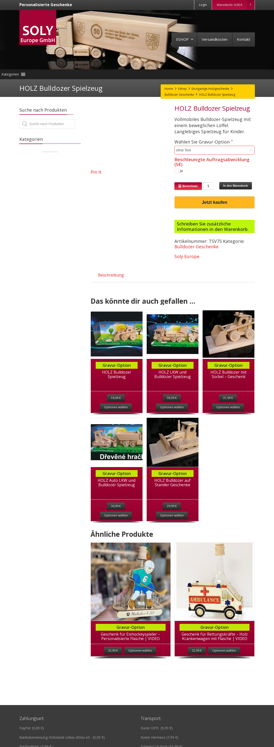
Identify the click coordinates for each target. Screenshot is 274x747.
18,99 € (116, 398)
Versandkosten (214, 39)
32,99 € (113, 653)
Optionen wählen (116, 407)
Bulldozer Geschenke (196, 246)
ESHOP (185, 39)
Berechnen (188, 186)
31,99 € (228, 398)
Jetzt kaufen (214, 202)
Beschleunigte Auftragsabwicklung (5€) (211, 162)
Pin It (96, 172)
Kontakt (243, 39)
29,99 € (172, 506)
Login (203, 5)
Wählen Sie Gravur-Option (202, 141)
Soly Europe (186, 256)
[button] (10, 74)
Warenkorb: (235, 5)
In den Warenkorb (235, 185)
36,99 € (116, 506)
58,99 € (172, 398)
